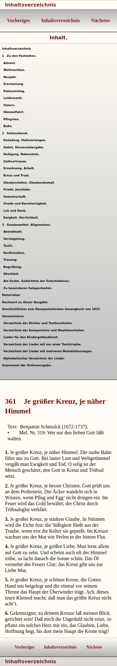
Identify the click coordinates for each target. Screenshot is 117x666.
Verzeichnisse (13, 316)
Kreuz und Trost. (17, 175)
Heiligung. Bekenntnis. (22, 154)
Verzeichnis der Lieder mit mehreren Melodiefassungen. (49, 351)
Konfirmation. (15, 252)
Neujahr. (11, 77)
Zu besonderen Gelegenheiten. (29, 288)
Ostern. (10, 105)
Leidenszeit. (14, 98)
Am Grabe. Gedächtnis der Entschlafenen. (37, 281)
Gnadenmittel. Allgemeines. (26, 224)
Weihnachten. (15, 70)
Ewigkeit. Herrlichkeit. (22, 217)
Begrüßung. (13, 267)
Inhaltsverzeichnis (30, 5)
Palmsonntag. (15, 91)
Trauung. (11, 259)
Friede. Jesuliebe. (18, 189)
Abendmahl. (14, 231)
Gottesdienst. (15, 133)
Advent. (10, 63)
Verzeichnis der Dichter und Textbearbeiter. (39, 323)
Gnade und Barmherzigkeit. (26, 203)
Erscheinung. (14, 84)
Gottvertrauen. (16, 161)
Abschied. (12, 273)
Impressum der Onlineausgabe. (27, 365)
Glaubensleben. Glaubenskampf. (30, 182)
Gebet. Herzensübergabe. (24, 147)
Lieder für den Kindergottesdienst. (32, 337)
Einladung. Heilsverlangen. (25, 140)
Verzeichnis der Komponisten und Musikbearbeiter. (45, 330)
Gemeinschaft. (15, 196)
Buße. (9, 126)
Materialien (11, 295)
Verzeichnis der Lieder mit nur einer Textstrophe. (43, 344)
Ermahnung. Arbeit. (20, 168)
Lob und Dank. (15, 210)
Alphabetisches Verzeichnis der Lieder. (35, 358)
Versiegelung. (15, 238)
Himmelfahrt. (15, 112)
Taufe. (9, 245)
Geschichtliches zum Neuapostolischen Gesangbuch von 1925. (51, 309)
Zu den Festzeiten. (19, 55)
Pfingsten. (12, 119)
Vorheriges (18, 20)
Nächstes (100, 20)
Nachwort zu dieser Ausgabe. (25, 302)
